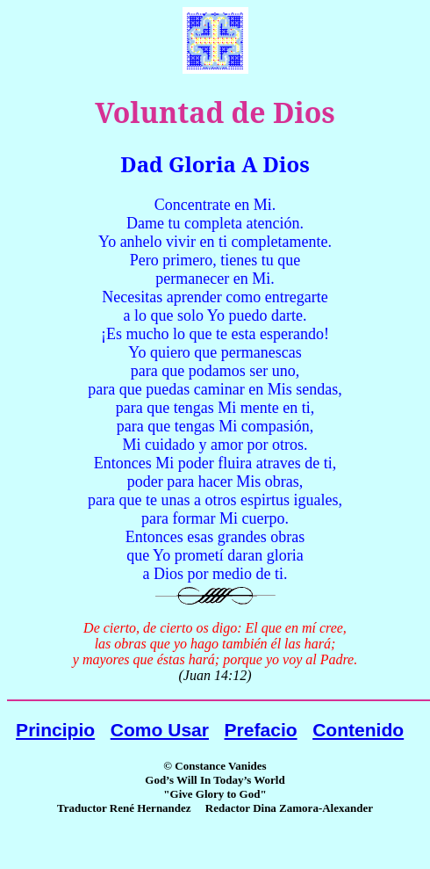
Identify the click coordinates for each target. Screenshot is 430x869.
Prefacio (261, 730)
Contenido (358, 730)
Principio (55, 730)
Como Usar (160, 730)
